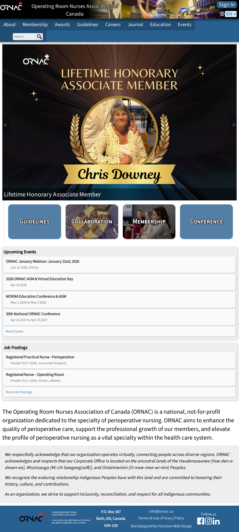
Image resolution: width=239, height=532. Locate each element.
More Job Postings (19, 392)
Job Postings (15, 347)
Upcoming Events (20, 252)
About (10, 24)
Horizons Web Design (175, 526)
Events (184, 24)
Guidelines (87, 24)
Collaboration (91, 221)
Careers (113, 24)
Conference (206, 221)
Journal (135, 24)
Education (160, 24)
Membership (35, 24)
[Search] (39, 36)
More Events (14, 331)
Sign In (227, 4)
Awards (62, 24)
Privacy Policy (172, 518)
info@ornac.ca (161, 511)
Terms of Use (148, 518)
